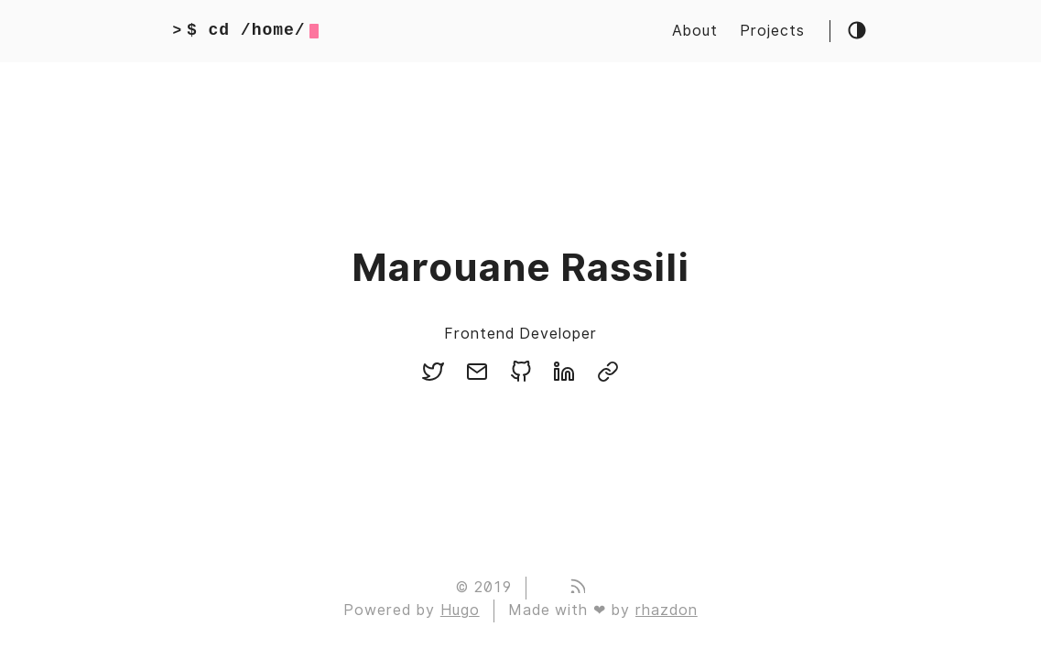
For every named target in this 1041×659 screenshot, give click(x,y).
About (695, 30)
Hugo (460, 610)
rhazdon (666, 610)
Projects (772, 30)
